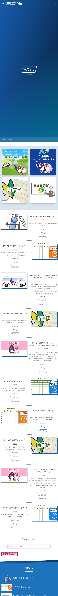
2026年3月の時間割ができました (15, 382)
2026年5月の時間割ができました (15, 247)
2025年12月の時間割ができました (14, 509)
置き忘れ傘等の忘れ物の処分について (43, 218)
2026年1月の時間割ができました (15, 441)
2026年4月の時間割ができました (15, 315)
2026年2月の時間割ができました (43, 412)
